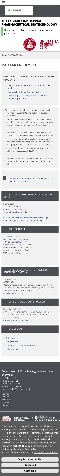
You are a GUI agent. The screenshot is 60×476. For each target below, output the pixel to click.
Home (4, 55)
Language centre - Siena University (22, 345)
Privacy (4, 405)
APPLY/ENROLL (16, 55)
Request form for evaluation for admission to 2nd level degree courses (31, 179)
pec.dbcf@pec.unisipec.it (20, 389)
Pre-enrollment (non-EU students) (23, 92)
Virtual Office (12, 342)
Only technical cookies (30, 459)
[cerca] (18, 10)
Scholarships (12, 349)
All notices (6, 399)
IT (57, 7)
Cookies (5, 402)
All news (5, 396)
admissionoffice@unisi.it (15, 242)
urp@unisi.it (9, 320)
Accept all (30, 465)
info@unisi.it (25, 320)
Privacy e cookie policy (46, 452)
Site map (5, 394)
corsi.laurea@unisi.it (13, 293)
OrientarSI (10, 338)
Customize (30, 470)
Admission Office (11, 236)
